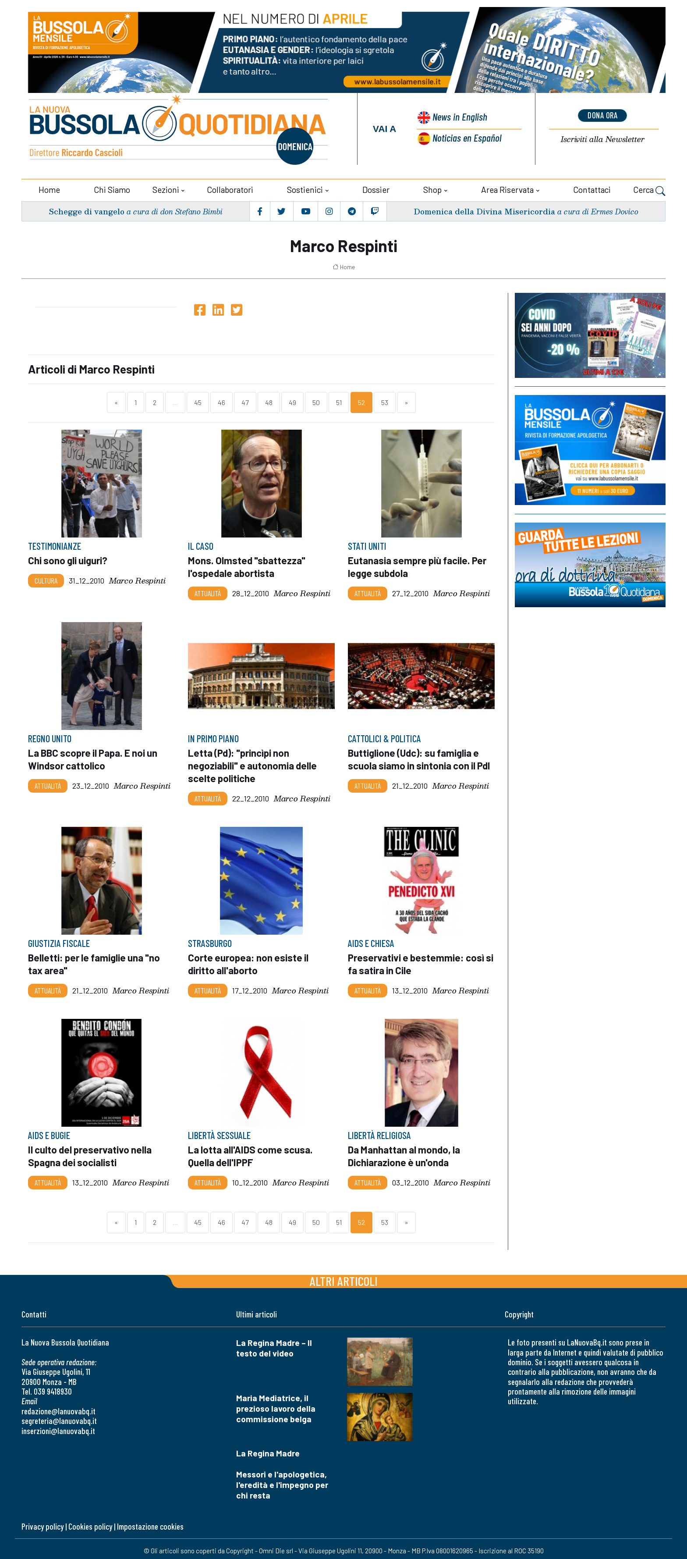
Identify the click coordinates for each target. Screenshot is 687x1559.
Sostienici (305, 188)
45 (198, 401)
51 (339, 401)
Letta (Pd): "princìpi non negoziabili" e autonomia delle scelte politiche (253, 763)
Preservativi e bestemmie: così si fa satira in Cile (417, 961)
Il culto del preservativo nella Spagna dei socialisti (91, 1152)
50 (316, 401)
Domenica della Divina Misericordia (484, 209)
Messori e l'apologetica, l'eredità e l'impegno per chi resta (282, 1480)
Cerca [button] (649, 189)
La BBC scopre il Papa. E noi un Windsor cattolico (95, 757)
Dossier (376, 188)
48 (269, 401)
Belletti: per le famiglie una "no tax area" (95, 961)
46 (221, 401)
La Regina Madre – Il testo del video (274, 1344)
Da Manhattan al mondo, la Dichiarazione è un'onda (405, 1152)
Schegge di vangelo (87, 209)
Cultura (46, 579)
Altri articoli (344, 1277)
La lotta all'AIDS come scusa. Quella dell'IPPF (251, 1152)
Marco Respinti (137, 579)
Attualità (208, 591)
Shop (432, 188)
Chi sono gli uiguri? (68, 559)
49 (292, 401)
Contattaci (592, 188)
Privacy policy (42, 1522)
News (459, 117)
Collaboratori (230, 188)
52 (361, 401)
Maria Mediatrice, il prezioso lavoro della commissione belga (275, 1404)
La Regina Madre (268, 1449)
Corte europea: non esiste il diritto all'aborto (249, 961)
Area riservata (507, 188)
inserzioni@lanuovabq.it (58, 1426)
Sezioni (165, 188)
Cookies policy (90, 1522)
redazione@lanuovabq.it (58, 1407)
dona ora (602, 115)
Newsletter (602, 139)
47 (245, 401)
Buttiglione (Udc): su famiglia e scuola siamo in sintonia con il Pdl (420, 757)
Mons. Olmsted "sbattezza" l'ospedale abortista (247, 565)
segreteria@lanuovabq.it (59, 1417)
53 (384, 401)
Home (49, 188)
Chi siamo (112, 188)
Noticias (466, 137)
